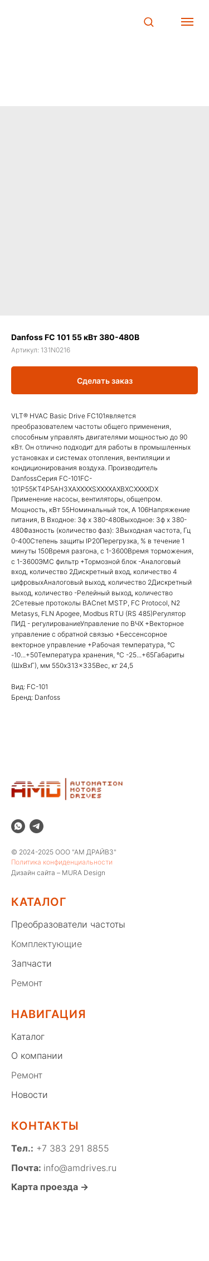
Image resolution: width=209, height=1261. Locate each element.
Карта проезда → (50, 1186)
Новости (29, 1094)
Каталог (28, 1036)
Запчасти (31, 963)
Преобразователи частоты (68, 924)
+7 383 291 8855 (71, 1148)
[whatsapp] (18, 826)
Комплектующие (46, 943)
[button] (148, 21)
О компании (37, 1055)
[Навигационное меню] (187, 22)
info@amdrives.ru (79, 1167)
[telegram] (36, 826)
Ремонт (26, 982)
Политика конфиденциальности (62, 862)
